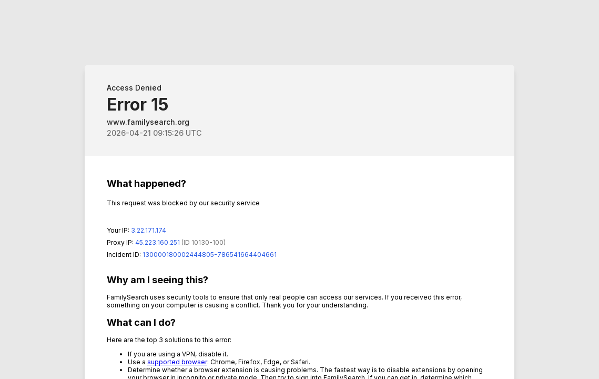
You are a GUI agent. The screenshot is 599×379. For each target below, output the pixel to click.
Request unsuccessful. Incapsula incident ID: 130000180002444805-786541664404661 (299, 189)
